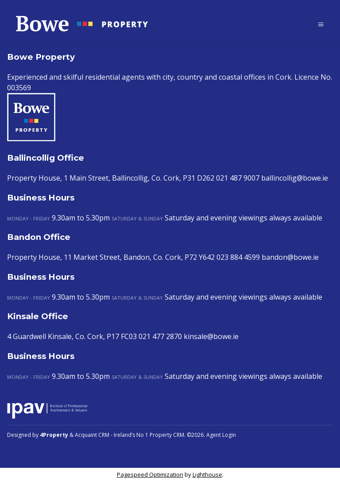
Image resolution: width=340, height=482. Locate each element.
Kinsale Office (37, 316)
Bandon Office (38, 237)
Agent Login (221, 435)
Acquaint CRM (92, 435)
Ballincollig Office (45, 158)
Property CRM (167, 435)
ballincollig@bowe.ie (294, 178)
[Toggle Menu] (321, 24)
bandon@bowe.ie (290, 257)
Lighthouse (207, 474)
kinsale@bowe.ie (211, 336)
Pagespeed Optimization (150, 474)
